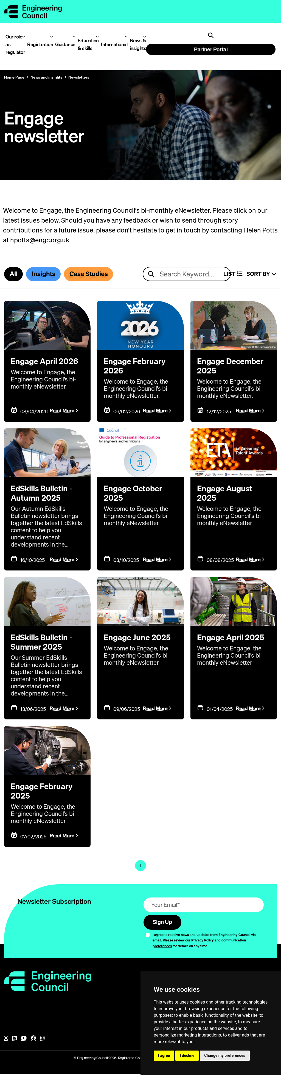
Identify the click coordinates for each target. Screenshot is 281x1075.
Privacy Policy (202, 941)
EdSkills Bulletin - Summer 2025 (43, 642)
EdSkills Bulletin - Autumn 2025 (43, 493)
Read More (62, 411)
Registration (38, 44)
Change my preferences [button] (224, 1055)
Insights (44, 273)
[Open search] (211, 35)
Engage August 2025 (225, 493)
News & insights (137, 44)
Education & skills (87, 44)
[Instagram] (42, 1039)
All (14, 273)
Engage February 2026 (135, 366)
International (112, 44)
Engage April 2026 (45, 361)
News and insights (46, 77)
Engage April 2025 (231, 637)
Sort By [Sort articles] (261, 274)
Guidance (63, 44)
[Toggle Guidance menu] (74, 36)
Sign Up (163, 922)
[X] (6, 1039)
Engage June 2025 (138, 637)
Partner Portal (210, 49)
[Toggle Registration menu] (51, 36)
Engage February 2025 (42, 791)
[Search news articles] (187, 274)
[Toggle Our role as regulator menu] (23, 36)
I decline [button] (187, 1055)
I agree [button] (164, 1055)
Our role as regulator (13, 44)
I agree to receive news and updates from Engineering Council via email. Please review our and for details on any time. (204, 940)
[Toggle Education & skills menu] (97, 36)
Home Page (14, 77)
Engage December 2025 (231, 366)
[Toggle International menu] (126, 36)
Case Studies (91, 273)
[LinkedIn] (14, 1039)
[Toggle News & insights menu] (144, 36)
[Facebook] (33, 1039)
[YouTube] (24, 1039)
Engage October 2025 (134, 493)
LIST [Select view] (232, 274)
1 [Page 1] (140, 866)
